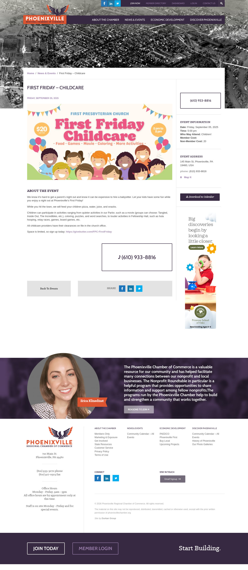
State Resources (103, 444)
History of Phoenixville (203, 441)
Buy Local (165, 441)
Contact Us (209, 3)
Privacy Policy (102, 451)
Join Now (135, 3)
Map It (187, 177)
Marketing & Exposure (106, 437)
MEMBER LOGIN (95, 548)
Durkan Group (109, 518)
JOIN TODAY (46, 548)
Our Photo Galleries (202, 444)
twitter (117, 3)
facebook (104, 3)
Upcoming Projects (169, 444)
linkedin (111, 3)
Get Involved (101, 441)
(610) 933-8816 (137, 257)
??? (221, 3)
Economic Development (173, 428)
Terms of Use (101, 455)
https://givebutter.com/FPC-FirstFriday (89, 231)
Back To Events (49, 288)
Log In (193, 3)
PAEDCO (164, 434)
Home (30, 73)
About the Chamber (105, 428)
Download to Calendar (200, 197)
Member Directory (156, 3)
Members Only (102, 434)
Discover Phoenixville (204, 428)
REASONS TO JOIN (139, 409)
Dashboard (178, 3)
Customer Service (104, 447)
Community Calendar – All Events (140, 436)
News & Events (47, 73)
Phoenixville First (168, 437)
